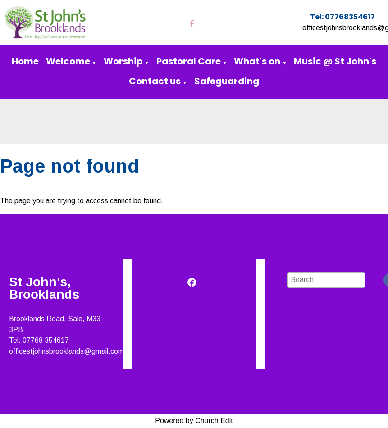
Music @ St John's (335, 61)
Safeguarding (226, 81)
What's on (257, 61)
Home (25, 61)
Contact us (155, 81)
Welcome (68, 61)
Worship (123, 61)
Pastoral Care (188, 61)
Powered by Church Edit (194, 420)
